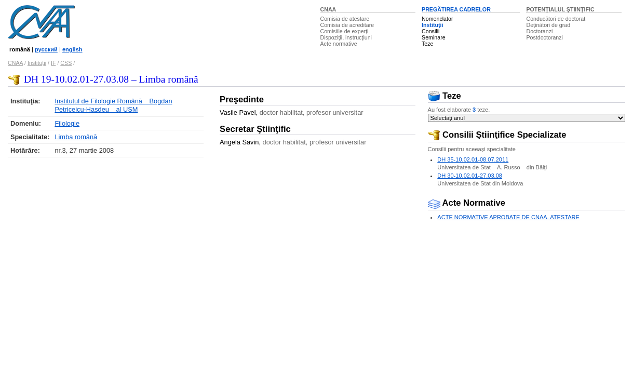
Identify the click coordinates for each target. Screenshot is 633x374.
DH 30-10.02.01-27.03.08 (469, 175)
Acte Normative (467, 203)
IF (53, 63)
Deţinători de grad (548, 25)
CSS (66, 63)
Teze (428, 44)
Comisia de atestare (345, 19)
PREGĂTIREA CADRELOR (456, 9)
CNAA (328, 9)
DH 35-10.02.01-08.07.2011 (472, 159)
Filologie (67, 123)
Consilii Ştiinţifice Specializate (497, 135)
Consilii (430, 31)
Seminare (434, 37)
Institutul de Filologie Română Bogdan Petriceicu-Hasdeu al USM (113, 105)
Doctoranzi (539, 31)
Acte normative (338, 44)
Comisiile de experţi (344, 31)
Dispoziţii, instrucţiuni (346, 37)
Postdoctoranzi (544, 37)
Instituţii (432, 25)
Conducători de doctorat (555, 19)
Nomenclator (437, 19)
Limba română (76, 137)
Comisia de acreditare (347, 25)
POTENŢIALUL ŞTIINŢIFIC (560, 9)
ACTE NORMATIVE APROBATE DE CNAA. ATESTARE (508, 217)
